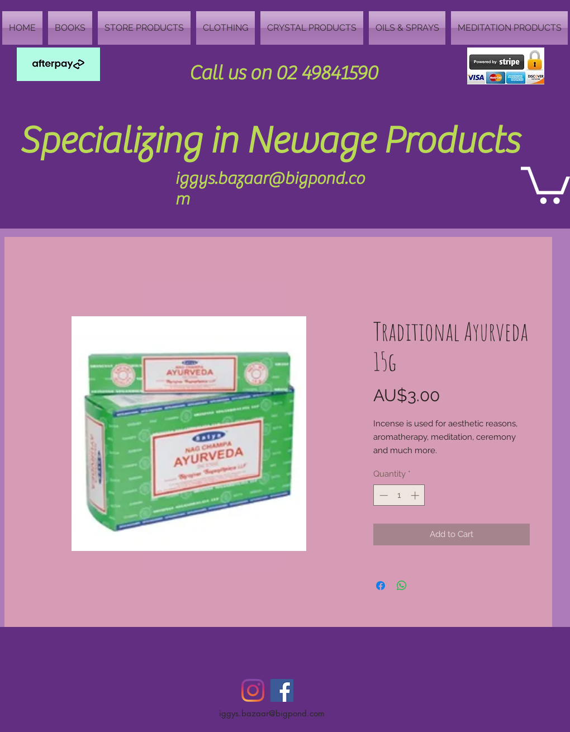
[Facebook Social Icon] (281, 690)
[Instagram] (252, 690)
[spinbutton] (399, 495)
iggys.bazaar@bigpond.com (272, 713)
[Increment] (416, 495)
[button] (545, 183)
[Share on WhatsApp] (401, 585)
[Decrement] (382, 495)
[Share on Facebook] (380, 585)
